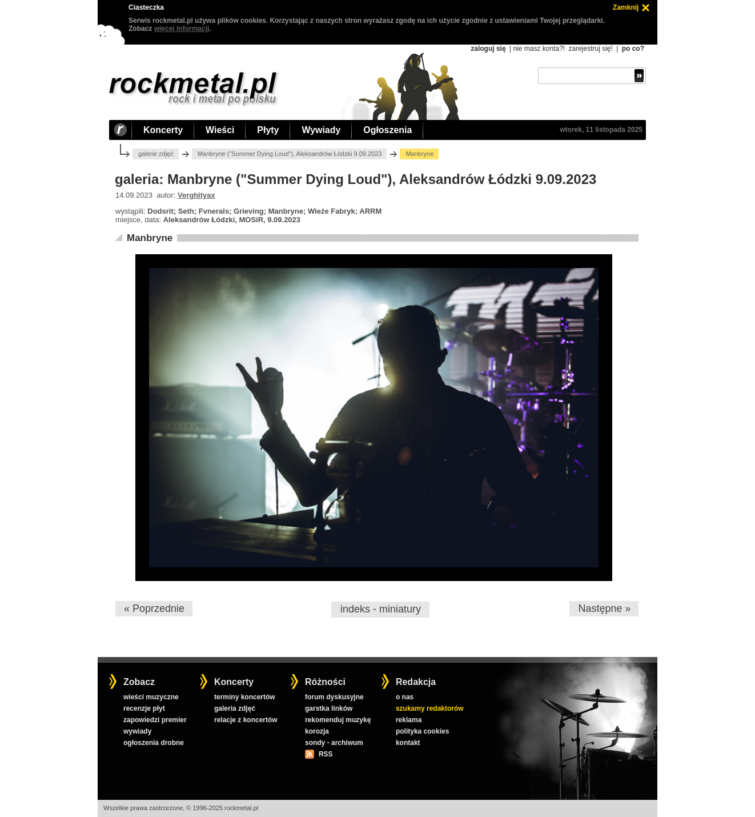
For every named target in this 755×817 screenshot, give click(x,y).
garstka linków (328, 708)
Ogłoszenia (387, 130)
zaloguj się (488, 49)
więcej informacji (182, 29)
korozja (317, 731)
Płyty (268, 130)
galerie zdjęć (156, 153)
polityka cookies (422, 731)
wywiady (137, 731)
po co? (633, 49)
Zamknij (625, 7)
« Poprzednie (154, 608)
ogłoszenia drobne (153, 743)
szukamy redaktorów (430, 708)
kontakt (408, 743)
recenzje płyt (144, 708)
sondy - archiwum (334, 743)
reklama (408, 720)
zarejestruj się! (590, 49)
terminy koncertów (244, 697)
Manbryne (149, 238)
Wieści (220, 130)
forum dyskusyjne (334, 697)
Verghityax (196, 195)
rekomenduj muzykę (338, 720)
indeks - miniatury (380, 609)
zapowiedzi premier (155, 720)
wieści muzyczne (151, 697)
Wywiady (321, 130)
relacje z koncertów (246, 720)
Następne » (604, 608)
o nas (404, 697)
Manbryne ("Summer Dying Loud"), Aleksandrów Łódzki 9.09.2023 (290, 153)
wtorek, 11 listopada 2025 (601, 130)
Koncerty (163, 130)
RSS (325, 754)
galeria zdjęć (234, 708)
